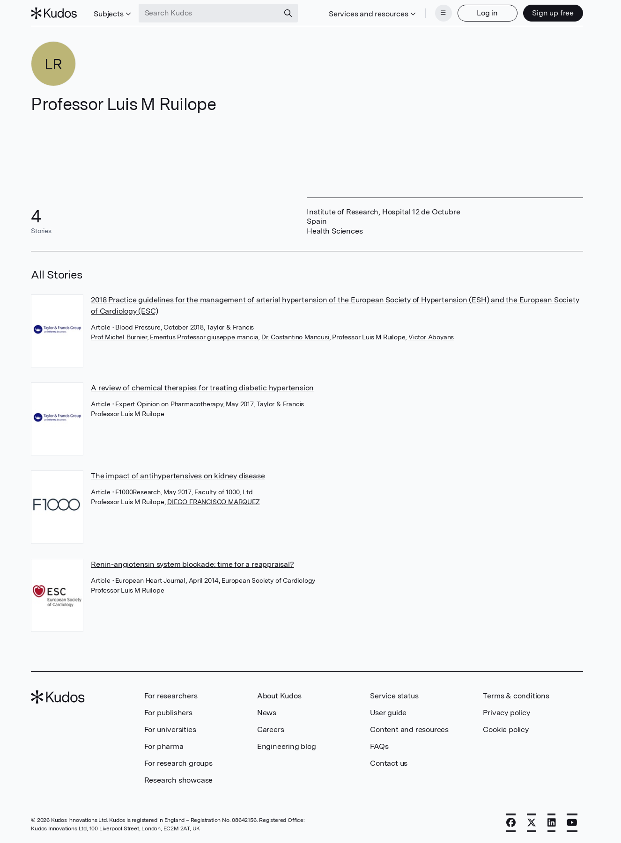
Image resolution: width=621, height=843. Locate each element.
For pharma (164, 746)
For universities (170, 729)
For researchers (171, 695)
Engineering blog (286, 746)
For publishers (168, 712)
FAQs (379, 746)
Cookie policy (505, 729)
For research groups (178, 763)
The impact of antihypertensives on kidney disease (178, 475)
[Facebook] (511, 823)
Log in (487, 12)
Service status (394, 695)
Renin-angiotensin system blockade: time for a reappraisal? (192, 564)
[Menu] (443, 13)
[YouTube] (572, 823)
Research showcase (178, 780)
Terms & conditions (516, 695)
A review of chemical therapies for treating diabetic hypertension (202, 387)
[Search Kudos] (209, 13)
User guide (388, 712)
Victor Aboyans (431, 337)
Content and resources (409, 729)
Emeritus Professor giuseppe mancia (204, 337)
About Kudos (279, 695)
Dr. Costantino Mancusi (295, 337)
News (266, 712)
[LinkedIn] (551, 823)
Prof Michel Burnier (119, 337)
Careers (270, 729)
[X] (531, 823)
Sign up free (553, 12)
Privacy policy (506, 712)
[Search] (288, 13)
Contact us (388, 763)
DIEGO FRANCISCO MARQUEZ (213, 502)
